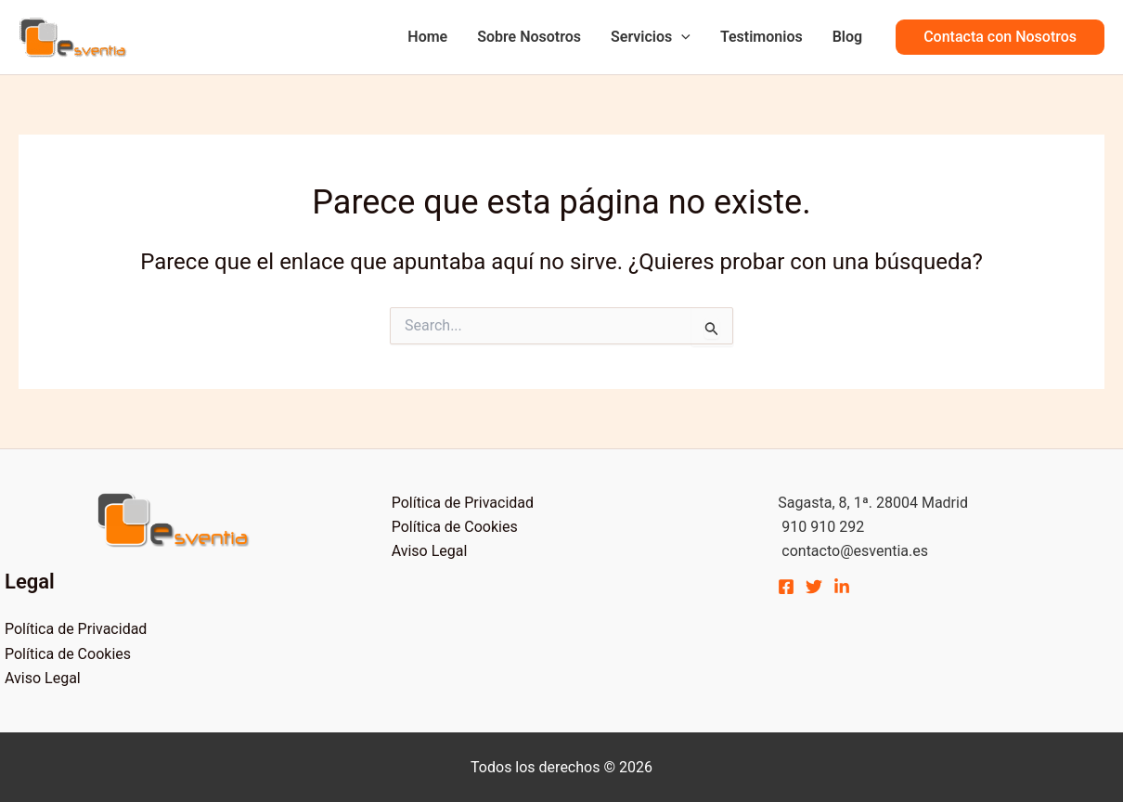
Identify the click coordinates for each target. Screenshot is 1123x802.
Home (427, 36)
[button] (1000, 37)
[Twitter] (814, 586)
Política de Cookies (68, 654)
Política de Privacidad (76, 629)
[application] (681, 37)
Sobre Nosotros (529, 36)
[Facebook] (786, 586)
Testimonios (761, 36)
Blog (847, 36)
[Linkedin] (841, 586)
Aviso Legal (43, 678)
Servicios (651, 37)
